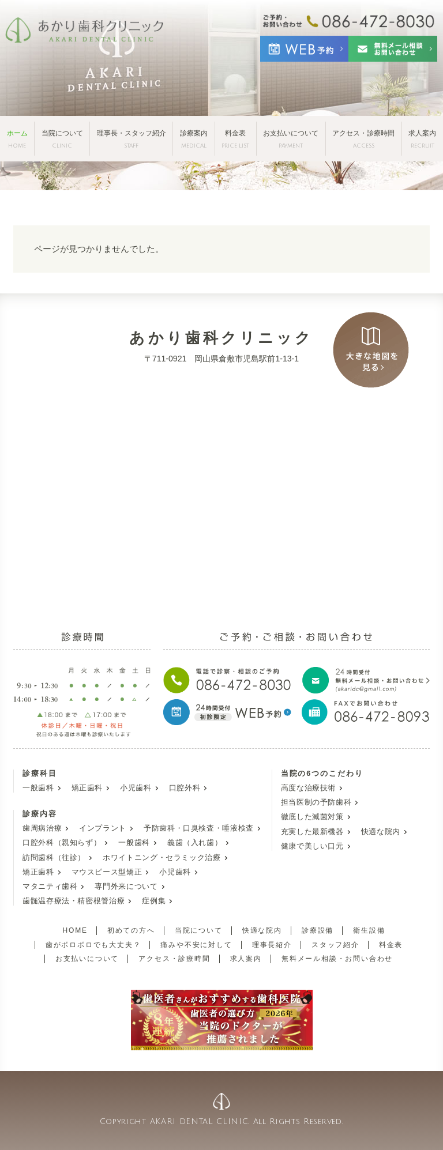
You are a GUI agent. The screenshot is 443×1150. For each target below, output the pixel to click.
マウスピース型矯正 (107, 872)
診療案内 (194, 139)
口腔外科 (185, 788)
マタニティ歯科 (49, 887)
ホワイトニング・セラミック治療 (161, 858)
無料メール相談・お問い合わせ (337, 959)
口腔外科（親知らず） (61, 843)
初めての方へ (131, 930)
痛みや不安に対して (196, 945)
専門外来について (126, 887)
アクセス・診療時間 (363, 139)
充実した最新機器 (312, 832)
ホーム (17, 139)
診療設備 (317, 930)
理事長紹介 (272, 945)
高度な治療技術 (308, 788)
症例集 (154, 901)
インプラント (102, 828)
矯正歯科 (87, 788)
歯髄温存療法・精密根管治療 (73, 901)
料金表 (235, 139)
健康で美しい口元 (312, 846)
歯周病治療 (42, 828)
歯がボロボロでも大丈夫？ (93, 945)
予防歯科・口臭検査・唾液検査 (199, 828)
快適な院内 (380, 832)
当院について (62, 139)
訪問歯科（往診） (53, 858)
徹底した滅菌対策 (312, 817)
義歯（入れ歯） (194, 843)
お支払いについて (290, 139)
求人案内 (422, 139)
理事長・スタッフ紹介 (131, 139)
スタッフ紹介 (335, 945)
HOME (75, 930)
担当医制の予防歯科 (316, 802)
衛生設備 (369, 930)
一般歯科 (38, 788)
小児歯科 (136, 788)
